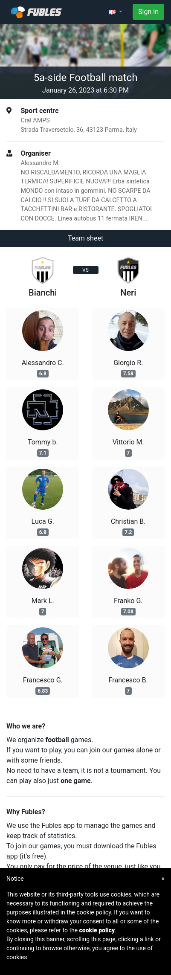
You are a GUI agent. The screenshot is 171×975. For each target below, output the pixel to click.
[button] (115, 11)
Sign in (148, 12)
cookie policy (97, 930)
